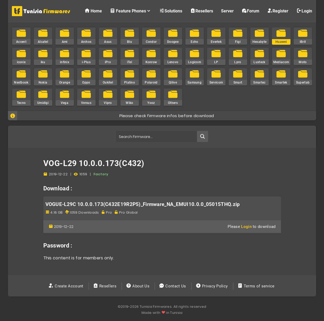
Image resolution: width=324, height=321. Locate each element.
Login (304, 10)
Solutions (170, 10)
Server (227, 10)
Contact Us (173, 286)
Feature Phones (130, 10)
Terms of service (256, 286)
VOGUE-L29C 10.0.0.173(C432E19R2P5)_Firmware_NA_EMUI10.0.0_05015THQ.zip (142, 204)
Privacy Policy (212, 286)
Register (277, 10)
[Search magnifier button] (202, 136)
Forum (250, 10)
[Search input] (156, 136)
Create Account (66, 286)
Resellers (201, 10)
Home (93, 10)
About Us (138, 286)
